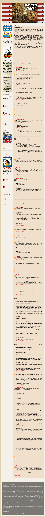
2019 (4, 203)
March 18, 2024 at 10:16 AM (20, 193)
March (5, 113)
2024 (4, 177)
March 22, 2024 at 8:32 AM (19, 425)
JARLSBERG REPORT (7, 114)
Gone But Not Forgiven (7, 119)
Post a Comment (17, 475)
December (5, 178)
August (5, 107)
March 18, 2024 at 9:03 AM (19, 185)
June (5, 185)
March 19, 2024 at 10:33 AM (20, 340)
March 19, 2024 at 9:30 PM (20, 384)
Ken (16, 228)
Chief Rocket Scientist (19, 119)
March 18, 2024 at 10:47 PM (20, 259)
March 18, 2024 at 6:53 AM (19, 127)
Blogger (28, 513)
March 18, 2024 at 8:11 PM (20, 248)
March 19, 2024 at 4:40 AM (19, 266)
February (5, 120)
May (5, 111)
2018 (4, 204)
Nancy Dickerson (18, 207)
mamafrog (17, 373)
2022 (4, 124)
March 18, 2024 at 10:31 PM (20, 253)
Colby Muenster (18, 274)
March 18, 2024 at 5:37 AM (19, 84)
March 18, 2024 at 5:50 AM (19, 93)
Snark (17, 137)
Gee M (17, 241)
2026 (4, 99)
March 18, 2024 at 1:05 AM (19, 79)
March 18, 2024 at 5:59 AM (19, 99)
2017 (4, 130)
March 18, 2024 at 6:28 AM (19, 122)
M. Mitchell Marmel (19, 178)
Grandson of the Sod (7, 115)
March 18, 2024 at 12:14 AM (20, 70)
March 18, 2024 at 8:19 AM (19, 180)
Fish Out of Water (18, 167)
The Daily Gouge (5, 154)
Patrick (17, 158)
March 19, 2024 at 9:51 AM (19, 294)
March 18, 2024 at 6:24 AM (19, 110)
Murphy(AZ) (18, 268)
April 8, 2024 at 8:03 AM (19, 473)
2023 (4, 123)
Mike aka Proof (18, 67)
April (5, 112)
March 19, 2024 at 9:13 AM (19, 284)
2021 (4, 125)
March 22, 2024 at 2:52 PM (20, 442)
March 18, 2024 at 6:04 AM (19, 105)
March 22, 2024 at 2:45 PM (20, 432)
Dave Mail (17, 256)
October (5, 105)
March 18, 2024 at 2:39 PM (20, 209)
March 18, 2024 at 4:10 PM (20, 225)
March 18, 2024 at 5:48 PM (20, 238)
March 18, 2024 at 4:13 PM (20, 231)
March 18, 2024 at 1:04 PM (20, 204)
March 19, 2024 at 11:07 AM (20, 370)
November (5, 104)
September (5, 106)
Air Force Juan (6, 193)
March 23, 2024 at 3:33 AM (19, 452)
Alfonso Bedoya (18, 465)
